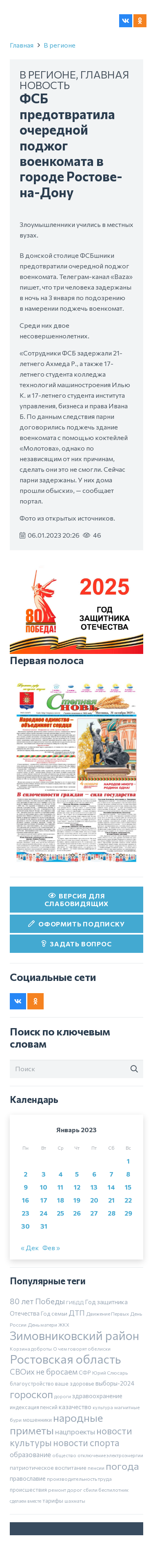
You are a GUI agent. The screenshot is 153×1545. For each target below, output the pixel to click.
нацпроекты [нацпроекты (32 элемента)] (75, 1431)
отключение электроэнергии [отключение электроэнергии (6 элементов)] (110, 1455)
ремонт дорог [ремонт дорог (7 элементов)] (65, 1489)
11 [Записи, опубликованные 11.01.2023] (60, 1187)
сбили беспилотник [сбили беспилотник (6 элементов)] (106, 1490)
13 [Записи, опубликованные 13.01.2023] (94, 1187)
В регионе (59, 45)
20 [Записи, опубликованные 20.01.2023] (94, 1200)
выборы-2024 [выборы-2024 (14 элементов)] (114, 1383)
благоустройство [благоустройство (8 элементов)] (32, 1383)
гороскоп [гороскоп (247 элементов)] (31, 1394)
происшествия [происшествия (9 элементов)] (28, 1489)
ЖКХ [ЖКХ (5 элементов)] (63, 1324)
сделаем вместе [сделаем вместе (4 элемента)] (25, 1501)
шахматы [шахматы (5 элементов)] (74, 1501)
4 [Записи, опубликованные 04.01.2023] (60, 1174)
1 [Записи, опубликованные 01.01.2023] (128, 1161)
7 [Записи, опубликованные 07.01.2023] (111, 1174)
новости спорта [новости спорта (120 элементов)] (86, 1442)
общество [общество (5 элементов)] (64, 1455)
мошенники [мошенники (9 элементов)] (37, 1419)
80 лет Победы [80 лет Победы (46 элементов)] (37, 1301)
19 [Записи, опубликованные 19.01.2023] (76, 1200)
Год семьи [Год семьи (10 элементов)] (54, 1313)
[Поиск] (76, 1069)
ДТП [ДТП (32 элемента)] (77, 1312)
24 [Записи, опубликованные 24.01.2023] (44, 1213)
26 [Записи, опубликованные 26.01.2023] (77, 1213)
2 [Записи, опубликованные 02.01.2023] (25, 1174)
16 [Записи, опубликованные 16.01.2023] (25, 1200)
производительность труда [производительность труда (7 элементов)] (79, 1478)
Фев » (51, 1247)
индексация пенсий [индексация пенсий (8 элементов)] (34, 1407)
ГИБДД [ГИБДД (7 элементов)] (75, 1302)
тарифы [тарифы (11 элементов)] (52, 1500)
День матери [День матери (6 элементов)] (42, 1324)
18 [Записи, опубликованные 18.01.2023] (60, 1200)
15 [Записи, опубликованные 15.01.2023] (128, 1187)
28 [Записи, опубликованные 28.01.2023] (111, 1213)
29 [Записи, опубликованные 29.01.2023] (128, 1213)
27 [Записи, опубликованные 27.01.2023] (94, 1213)
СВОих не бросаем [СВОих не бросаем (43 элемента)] (44, 1371)
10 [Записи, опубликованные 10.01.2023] (43, 1187)
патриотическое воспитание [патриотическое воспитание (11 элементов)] (48, 1467)
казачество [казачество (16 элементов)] (75, 1406)
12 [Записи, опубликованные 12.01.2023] (77, 1187)
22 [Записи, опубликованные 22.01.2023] (128, 1200)
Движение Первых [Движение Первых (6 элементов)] (107, 1313)
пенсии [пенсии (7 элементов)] (96, 1467)
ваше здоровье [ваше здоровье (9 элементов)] (74, 1383)
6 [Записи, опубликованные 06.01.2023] (94, 1174)
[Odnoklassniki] (139, 20)
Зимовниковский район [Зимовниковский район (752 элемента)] (74, 1335)
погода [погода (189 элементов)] (122, 1466)
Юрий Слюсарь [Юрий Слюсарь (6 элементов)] (110, 1372)
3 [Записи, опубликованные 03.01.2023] (44, 1174)
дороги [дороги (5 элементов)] (62, 1396)
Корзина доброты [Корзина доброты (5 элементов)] (31, 1348)
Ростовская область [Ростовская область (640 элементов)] (65, 1359)
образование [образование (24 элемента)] (30, 1454)
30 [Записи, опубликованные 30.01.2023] (25, 1226)
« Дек (30, 1247)
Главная (21, 45)
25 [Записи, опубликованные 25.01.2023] (60, 1213)
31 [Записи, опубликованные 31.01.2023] (43, 1226)
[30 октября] (76, 772)
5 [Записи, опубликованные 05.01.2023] (77, 1174)
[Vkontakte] (125, 20)
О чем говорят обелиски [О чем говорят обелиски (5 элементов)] (82, 1348)
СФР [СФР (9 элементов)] (85, 1372)
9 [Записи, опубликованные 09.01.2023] (26, 1187)
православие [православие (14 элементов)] (28, 1478)
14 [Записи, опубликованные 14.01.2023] (111, 1187)
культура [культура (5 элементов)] (103, 1407)
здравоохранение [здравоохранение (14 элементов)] (97, 1395)
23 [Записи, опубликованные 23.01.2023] (25, 1213)
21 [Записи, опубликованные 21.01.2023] (111, 1200)
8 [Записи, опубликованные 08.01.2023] (128, 1174)
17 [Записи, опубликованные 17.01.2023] (43, 1200)
